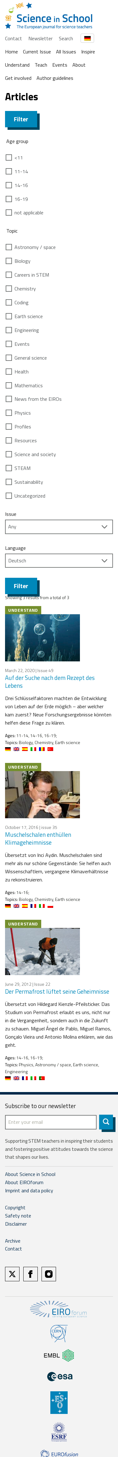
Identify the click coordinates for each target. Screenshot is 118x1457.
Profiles (22, 426)
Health (21, 371)
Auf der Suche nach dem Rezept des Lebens (50, 681)
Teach (41, 65)
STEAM (22, 468)
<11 (18, 157)
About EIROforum (24, 1182)
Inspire (88, 51)
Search (66, 38)
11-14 (21, 171)
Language (15, 548)
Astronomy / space (35, 247)
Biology (22, 261)
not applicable (28, 212)
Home (11, 51)
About (79, 65)
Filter (21, 119)
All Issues (66, 51)
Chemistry (25, 288)
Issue (10, 514)
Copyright (15, 1207)
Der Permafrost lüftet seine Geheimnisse (57, 991)
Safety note (18, 1215)
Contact (13, 38)
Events (59, 65)
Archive (12, 1241)
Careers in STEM (31, 275)
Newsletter (40, 38)
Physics (22, 413)
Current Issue (37, 51)
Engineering (26, 330)
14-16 (21, 185)
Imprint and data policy (29, 1190)
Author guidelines (55, 78)
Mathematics (28, 385)
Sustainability (28, 482)
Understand (17, 65)
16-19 (21, 199)
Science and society (35, 454)
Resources (25, 440)
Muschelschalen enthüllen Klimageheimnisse (38, 838)
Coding (21, 302)
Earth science (28, 316)
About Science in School (30, 1174)
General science (30, 357)
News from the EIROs (38, 399)
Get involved (18, 78)
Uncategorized (29, 495)
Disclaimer (16, 1224)
